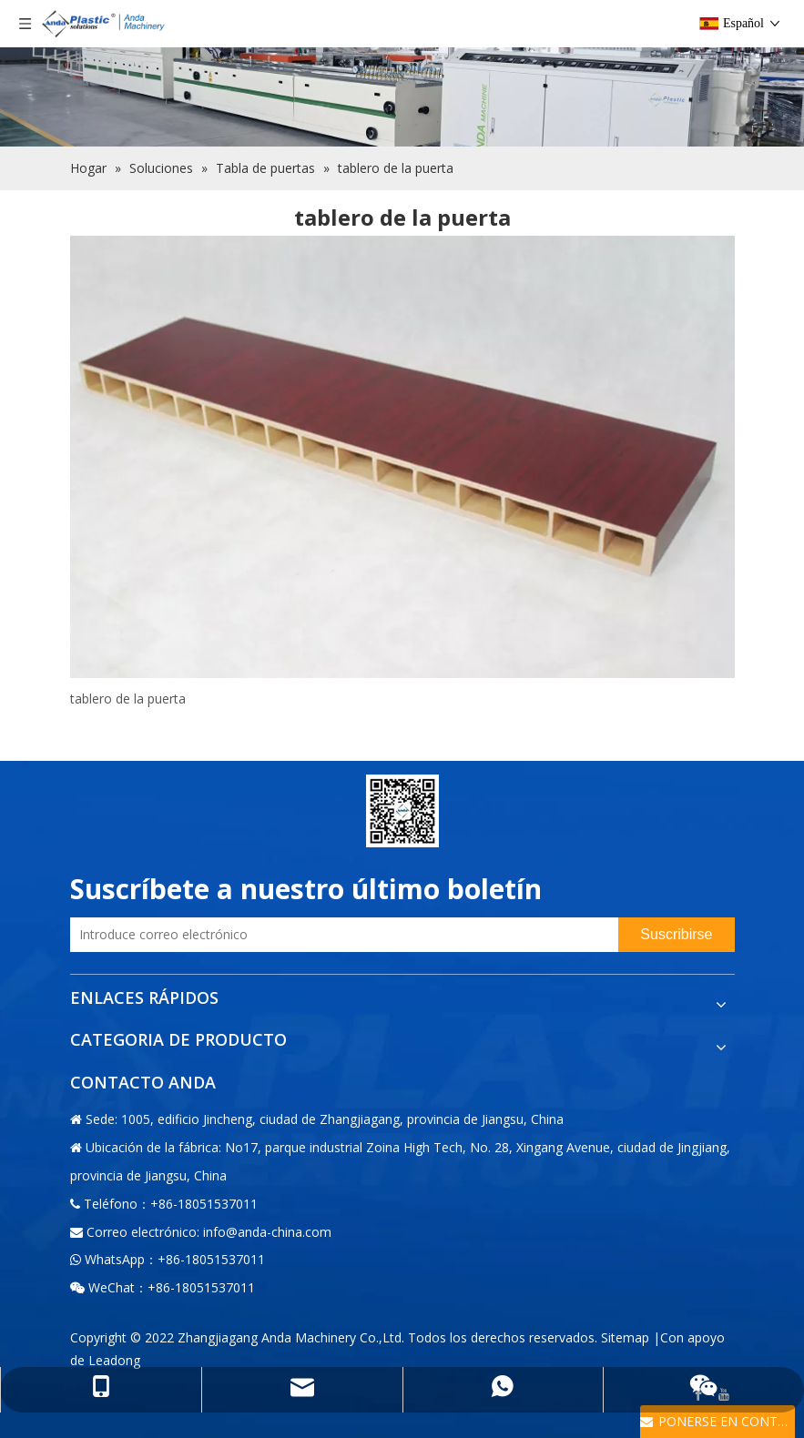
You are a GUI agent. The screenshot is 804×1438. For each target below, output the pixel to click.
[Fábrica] (402, 73)
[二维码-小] (402, 811)
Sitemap (625, 1337)
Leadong (114, 1360)
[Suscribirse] (676, 934)
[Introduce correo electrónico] (340, 934)
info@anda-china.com (267, 1232)
